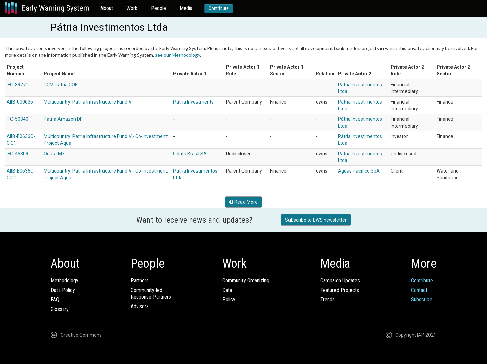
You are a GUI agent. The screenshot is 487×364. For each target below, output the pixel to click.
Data (227, 290)
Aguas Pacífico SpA (359, 171)
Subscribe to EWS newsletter (316, 220)
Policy (228, 299)
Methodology (64, 280)
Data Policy (63, 290)
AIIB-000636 (20, 102)
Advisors (140, 306)
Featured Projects (339, 290)
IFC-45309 (17, 153)
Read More (243, 202)
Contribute (219, 8)
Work (131, 8)
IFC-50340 (17, 119)
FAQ (55, 299)
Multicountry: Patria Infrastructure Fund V (88, 102)
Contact (419, 290)
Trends (327, 299)
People (158, 8)
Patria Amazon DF (63, 119)
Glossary (60, 309)
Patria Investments (193, 102)
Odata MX (54, 153)
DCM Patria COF (60, 84)
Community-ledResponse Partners (151, 293)
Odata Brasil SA (190, 153)
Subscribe (421, 299)
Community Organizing (245, 280)
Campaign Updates (340, 280)
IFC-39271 (17, 84)
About (106, 8)
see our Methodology (177, 55)
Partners (140, 280)
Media (186, 8)
